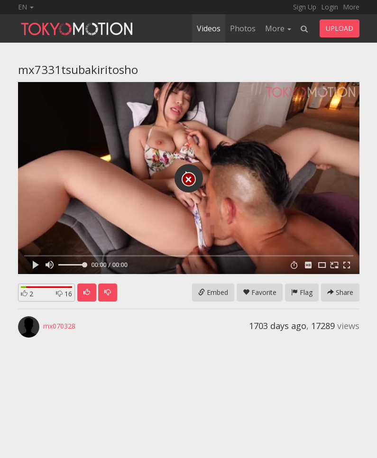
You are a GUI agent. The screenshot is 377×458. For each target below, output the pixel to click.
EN (26, 6)
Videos (209, 28)
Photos (243, 28)
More (351, 6)
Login (329, 6)
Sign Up (304, 6)
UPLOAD (339, 28)
